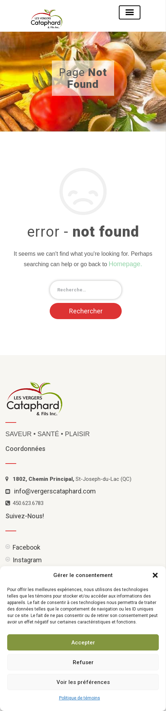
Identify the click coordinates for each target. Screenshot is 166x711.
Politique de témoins (79, 698)
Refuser (83, 662)
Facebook (26, 547)
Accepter (83, 642)
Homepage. (125, 264)
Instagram (27, 560)
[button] (155, 575)
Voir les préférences (83, 682)
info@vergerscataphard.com (55, 491)
